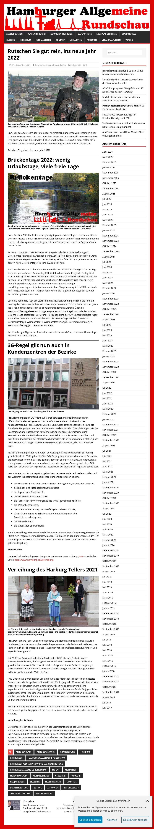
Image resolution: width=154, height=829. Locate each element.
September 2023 (110, 314)
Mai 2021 (107, 461)
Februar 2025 (109, 225)
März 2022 (107, 408)
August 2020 (108, 508)
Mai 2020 (107, 524)
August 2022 (108, 382)
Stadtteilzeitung (19, 787)
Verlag (129, 40)
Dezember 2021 (110, 424)
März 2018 (107, 660)
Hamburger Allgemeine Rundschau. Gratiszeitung (36, 764)
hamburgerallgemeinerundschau (50, 64)
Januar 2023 (108, 356)
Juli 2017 (106, 702)
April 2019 (107, 592)
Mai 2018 (107, 650)
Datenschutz (85, 34)
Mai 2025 (107, 209)
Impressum (25, 40)
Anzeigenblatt (23, 752)
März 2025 (107, 219)
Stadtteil (71, 781)
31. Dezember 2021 (21, 64)
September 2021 (110, 440)
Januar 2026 (108, 167)
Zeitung (38, 787)
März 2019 (107, 597)
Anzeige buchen (14, 34)
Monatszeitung (41, 775)
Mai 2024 (107, 272)
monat (55, 770)
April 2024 (107, 277)
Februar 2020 (109, 539)
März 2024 (107, 282)
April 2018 (107, 655)
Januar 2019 (108, 608)
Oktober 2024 (109, 246)
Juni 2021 (107, 455)
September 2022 (110, 377)
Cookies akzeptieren (90, 819)
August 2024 (108, 256)
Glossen (10, 40)
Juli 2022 (106, 387)
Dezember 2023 (110, 298)
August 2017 (108, 697)
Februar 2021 (109, 476)
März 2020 (107, 534)
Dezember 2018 (110, 613)
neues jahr (60, 775)
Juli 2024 (106, 261)
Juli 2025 (106, 198)
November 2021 (110, 429)
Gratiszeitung (67, 752)
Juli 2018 (106, 639)
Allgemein (76, 64)
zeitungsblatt (71, 787)
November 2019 (110, 555)
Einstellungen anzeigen (135, 819)
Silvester (34, 781)
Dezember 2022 (110, 361)
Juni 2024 (107, 267)
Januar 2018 (108, 671)
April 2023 (107, 340)
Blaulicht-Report (36, 34)
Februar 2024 (109, 288)
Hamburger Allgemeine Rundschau (46, 758)
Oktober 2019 (109, 560)
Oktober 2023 (109, 308)
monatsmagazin (18, 775)
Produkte (92, 40)
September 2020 (110, 503)
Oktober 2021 (109, 435)
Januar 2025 (108, 230)
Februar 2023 (109, 351)
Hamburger (16, 758)
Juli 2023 (106, 324)
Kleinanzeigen (43, 40)
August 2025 (108, 193)
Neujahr (76, 775)
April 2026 (107, 151)
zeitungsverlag (44, 793)
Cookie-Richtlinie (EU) (62, 34)
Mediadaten (76, 40)
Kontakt (60, 40)
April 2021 (107, 466)
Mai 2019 (107, 587)
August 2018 (108, 634)
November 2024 (110, 240)
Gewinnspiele (129, 34)
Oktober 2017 (109, 686)
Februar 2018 (109, 665)
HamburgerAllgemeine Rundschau (28, 770)
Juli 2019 (106, 576)
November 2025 (110, 177)
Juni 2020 (107, 518)
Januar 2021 (108, 482)
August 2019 (108, 571)
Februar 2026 (109, 162)
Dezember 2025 (110, 172)
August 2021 (108, 445)
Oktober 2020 (109, 498)
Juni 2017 (107, 707)
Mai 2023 (107, 335)
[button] (147, 800)
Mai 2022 (107, 398)
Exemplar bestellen (107, 34)
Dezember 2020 (110, 487)
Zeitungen (52, 787)
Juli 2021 (106, 450)
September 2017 (110, 692)
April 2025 (107, 214)
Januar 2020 (108, 545)
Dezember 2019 (110, 550)
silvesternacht (53, 781)
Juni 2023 (107, 330)
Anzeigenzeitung (46, 752)
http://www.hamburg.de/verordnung (34, 559)
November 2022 (110, 366)
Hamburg (86, 752)
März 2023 (107, 345)
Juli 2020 (106, 513)
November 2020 (110, 492)
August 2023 (108, 319)
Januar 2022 (108, 419)
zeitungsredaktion (20, 793)
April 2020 (107, 529)
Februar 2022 (109, 413)
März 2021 (107, 471)
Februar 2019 (109, 602)
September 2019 (110, 566)
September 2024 (110, 251)
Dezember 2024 (110, 235)
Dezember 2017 (110, 676)
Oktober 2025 (109, 183)
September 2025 (110, 188)
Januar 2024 (108, 293)
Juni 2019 (107, 581)
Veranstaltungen (111, 40)
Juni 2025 (107, 204)
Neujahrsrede (17, 781)
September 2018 (110, 629)
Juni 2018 (107, 644)
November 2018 (110, 618)
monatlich (70, 770)
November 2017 (110, 681)
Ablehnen (112, 819)
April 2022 (107, 403)
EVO (80, 556)
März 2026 (107, 156)
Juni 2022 (107, 393)
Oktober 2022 (109, 372)
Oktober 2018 (109, 623)
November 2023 (110, 303)
